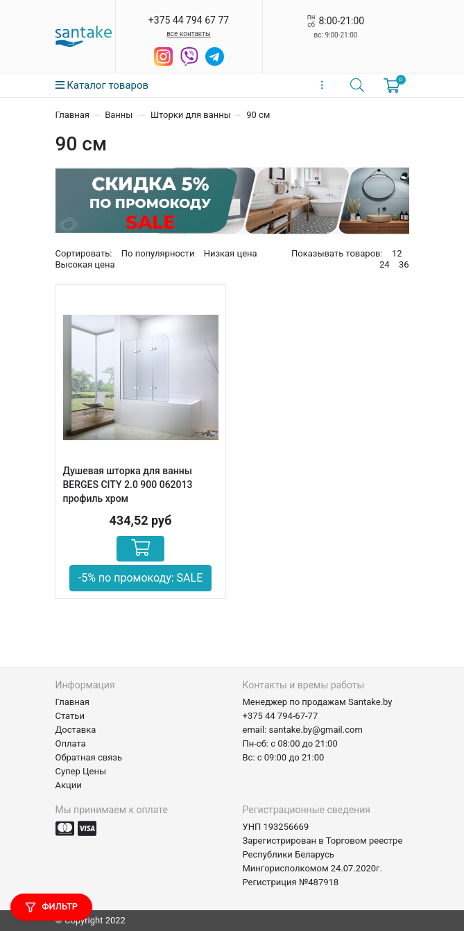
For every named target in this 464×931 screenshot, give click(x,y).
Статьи (70, 716)
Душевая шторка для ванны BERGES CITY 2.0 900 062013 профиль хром (128, 484)
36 (404, 264)
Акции (68, 785)
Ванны (120, 115)
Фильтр (51, 907)
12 (397, 253)
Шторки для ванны (191, 115)
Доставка (75, 729)
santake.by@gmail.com (316, 729)
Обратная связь (89, 757)
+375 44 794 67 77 (188, 20)
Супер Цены (81, 771)
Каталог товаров (102, 85)
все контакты (188, 33)
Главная (72, 115)
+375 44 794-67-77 (280, 716)
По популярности (158, 253)
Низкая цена (230, 253)
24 (384, 264)
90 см (258, 115)
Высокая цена (85, 264)
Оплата (70, 743)
